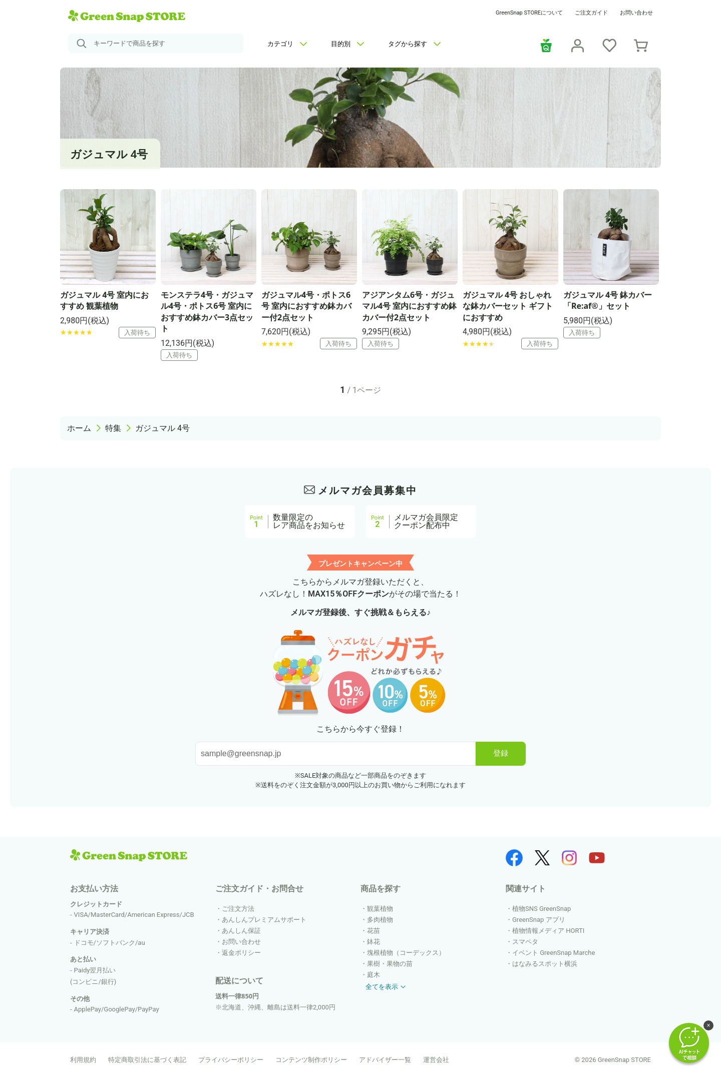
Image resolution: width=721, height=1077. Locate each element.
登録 (500, 753)
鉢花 (373, 941)
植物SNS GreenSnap (541, 908)
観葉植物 (380, 908)
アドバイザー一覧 (385, 1059)
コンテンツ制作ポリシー (311, 1059)
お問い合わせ (636, 13)
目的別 (347, 44)
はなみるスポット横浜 (544, 963)
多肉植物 (380, 919)
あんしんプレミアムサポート (264, 919)
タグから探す (414, 44)
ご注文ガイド (591, 13)
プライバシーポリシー (230, 1059)
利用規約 (83, 1059)
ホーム (79, 428)
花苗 (373, 930)
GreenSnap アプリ (538, 919)
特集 (113, 428)
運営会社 (436, 1059)
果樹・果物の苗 (390, 963)
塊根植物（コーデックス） (406, 952)
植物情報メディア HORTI (548, 930)
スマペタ (525, 941)
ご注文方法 (238, 908)
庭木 (373, 974)
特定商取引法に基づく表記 (147, 1059)
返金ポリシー (241, 952)
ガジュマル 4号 (162, 428)
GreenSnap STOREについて (529, 13)
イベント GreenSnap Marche (553, 952)
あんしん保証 (241, 930)
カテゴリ (287, 44)
